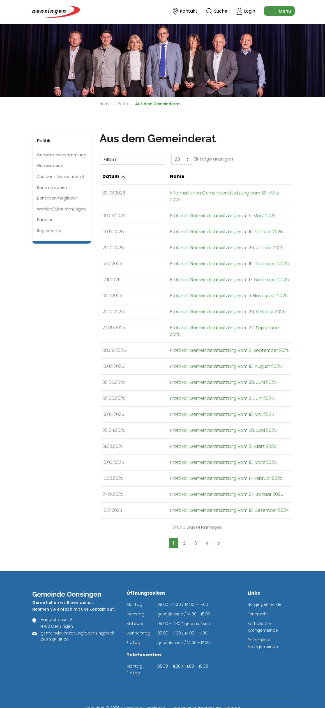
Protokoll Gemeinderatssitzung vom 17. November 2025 (196, 273)
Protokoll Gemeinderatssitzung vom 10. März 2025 (190, 449)
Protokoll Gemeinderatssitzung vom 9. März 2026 (190, 209)
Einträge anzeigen (202, 159)
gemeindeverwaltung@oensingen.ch (78, 619)
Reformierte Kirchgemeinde (263, 630)
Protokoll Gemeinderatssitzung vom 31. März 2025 (190, 433)
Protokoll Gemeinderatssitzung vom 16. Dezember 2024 (196, 497)
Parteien (45, 220)
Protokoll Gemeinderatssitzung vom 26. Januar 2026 (193, 241)
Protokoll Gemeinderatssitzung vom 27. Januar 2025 (193, 481)
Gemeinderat (50, 165)
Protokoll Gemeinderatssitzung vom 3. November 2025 (196, 289)
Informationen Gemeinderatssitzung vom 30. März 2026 (197, 193)
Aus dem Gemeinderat (60, 178)
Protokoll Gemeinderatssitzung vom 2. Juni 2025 (189, 385)
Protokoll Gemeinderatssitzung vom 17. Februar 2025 (193, 465)
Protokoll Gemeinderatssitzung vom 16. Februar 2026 (193, 225)
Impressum (209, 694)
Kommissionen (52, 187)
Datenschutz (183, 694)
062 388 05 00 (55, 626)
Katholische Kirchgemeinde (263, 613)
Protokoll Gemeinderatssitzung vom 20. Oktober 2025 (194, 305)
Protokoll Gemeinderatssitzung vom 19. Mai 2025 (189, 401)
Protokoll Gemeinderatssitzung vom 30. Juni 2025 (190, 369)
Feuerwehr (258, 600)
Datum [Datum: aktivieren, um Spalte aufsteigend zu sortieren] (110, 176)
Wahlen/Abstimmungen (61, 209)
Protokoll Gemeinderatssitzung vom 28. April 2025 (190, 417)
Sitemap (231, 694)
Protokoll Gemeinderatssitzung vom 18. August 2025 (193, 353)
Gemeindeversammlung (61, 155)
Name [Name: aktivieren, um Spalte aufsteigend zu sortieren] (144, 176)
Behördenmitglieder (57, 198)
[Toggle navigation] (279, 11)
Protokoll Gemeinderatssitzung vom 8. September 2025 (197, 337)
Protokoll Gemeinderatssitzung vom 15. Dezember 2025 (196, 257)
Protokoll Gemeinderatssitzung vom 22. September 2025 (198, 321)
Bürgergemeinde (265, 591)
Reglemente (49, 230)
